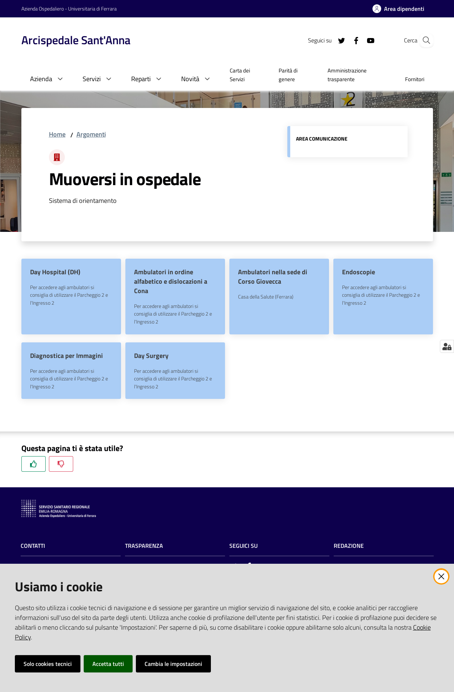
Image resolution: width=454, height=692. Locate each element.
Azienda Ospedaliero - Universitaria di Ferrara (69, 8)
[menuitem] (245, 76)
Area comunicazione (321, 138)
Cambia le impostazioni (173, 663)
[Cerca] (424, 40)
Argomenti (91, 134)
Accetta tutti (108, 663)
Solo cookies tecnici (48, 663)
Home (57, 134)
